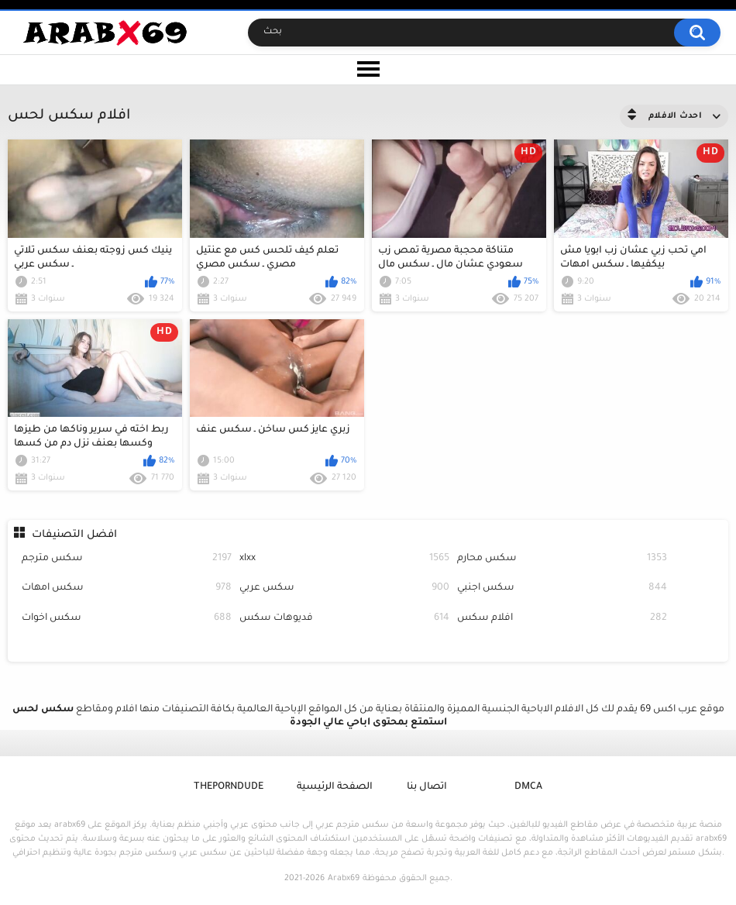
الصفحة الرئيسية (335, 787)
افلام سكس (562, 618)
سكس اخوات (127, 618)
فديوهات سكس (344, 618)
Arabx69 (343, 878)
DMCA (528, 787)
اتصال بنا (427, 787)
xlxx (344, 559)
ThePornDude (228, 787)
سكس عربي (344, 588)
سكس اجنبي (562, 588)
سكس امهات (127, 588)
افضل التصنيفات (74, 535)
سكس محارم (562, 559)
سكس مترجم (127, 559)
